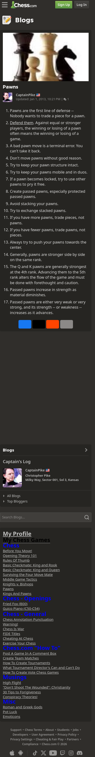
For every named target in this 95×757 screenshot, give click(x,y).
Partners (73, 739)
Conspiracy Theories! (20, 696)
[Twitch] (62, 753)
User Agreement (43, 735)
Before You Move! (17, 550)
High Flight (12, 682)
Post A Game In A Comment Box (29, 653)
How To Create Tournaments (26, 662)
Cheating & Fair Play (50, 739)
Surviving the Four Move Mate (28, 574)
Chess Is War (13, 628)
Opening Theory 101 (20, 555)
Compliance (30, 744)
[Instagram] (71, 753)
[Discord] (79, 753)
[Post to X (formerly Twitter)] (38, 324)
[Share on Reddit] (52, 324)
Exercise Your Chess (19, 643)
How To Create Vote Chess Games (31, 672)
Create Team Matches (21, 658)
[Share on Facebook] (24, 324)
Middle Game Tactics (20, 579)
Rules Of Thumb (16, 560)
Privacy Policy (67, 735)
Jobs (76, 730)
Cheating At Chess (18, 638)
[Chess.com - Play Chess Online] (25, 4)
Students (63, 730)
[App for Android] (20, 753)
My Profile (17, 533)
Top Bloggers (17, 501)
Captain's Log (17, 461)
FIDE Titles (11, 633)
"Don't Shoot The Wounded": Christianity (36, 687)
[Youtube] (53, 753)
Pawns (8, 588)
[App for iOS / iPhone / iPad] (12, 753)
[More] (66, 324)
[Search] (45, 517)
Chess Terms (33, 730)
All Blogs (13, 496)
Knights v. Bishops (18, 584)
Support (16, 730)
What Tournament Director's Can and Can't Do (41, 667)
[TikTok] (35, 753)
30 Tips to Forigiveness (22, 692)
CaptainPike (25, 95)
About (49, 730)
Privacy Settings (21, 739)
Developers (20, 735)
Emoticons (11, 716)
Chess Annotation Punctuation (28, 619)
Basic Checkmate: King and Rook (30, 565)
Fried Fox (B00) (15, 603)
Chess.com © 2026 (54, 744)
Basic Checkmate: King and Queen (31, 569)
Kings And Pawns (17, 593)
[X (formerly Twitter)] (43, 753)
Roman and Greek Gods (22, 707)
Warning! (10, 624)
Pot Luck (10, 711)
